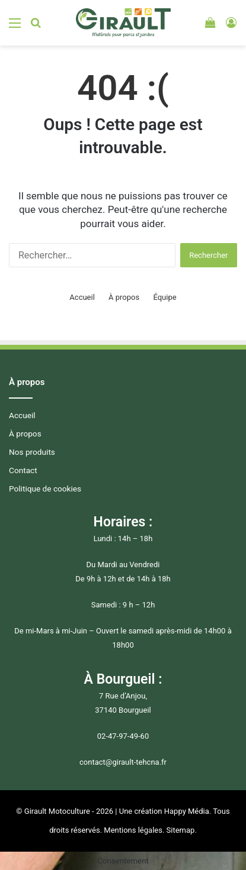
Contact (23, 470)
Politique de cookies (45, 488)
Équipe (164, 297)
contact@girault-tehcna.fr (123, 762)
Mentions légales (133, 830)
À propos (123, 297)
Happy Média (186, 811)
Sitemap (181, 830)
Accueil (81, 297)
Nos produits (32, 452)
